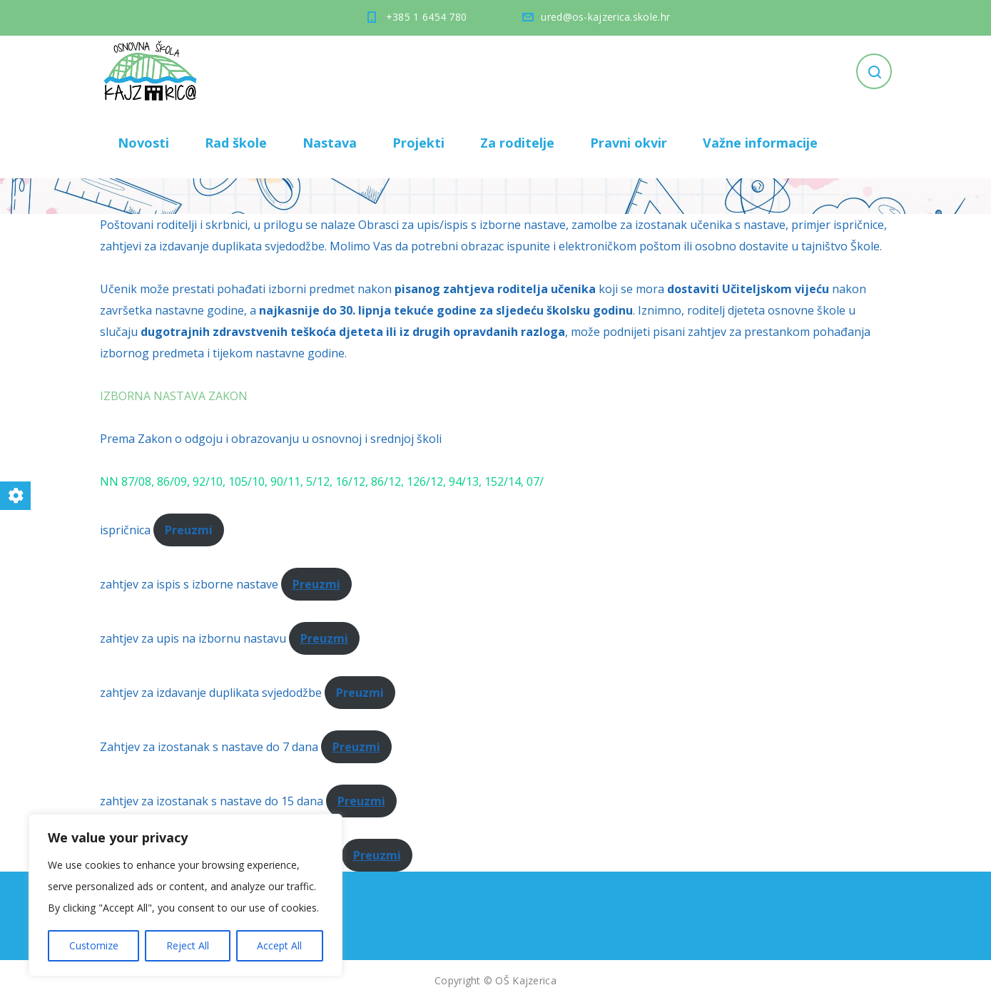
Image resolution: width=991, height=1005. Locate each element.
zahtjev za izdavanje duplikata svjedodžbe (211, 692)
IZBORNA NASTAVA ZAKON (174, 396)
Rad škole (236, 142)
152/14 (502, 481)
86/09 (172, 481)
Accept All (279, 945)
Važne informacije (760, 142)
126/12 (425, 481)
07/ (535, 481)
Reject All (187, 945)
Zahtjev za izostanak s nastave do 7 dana (209, 747)
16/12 (350, 481)
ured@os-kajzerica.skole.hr (605, 17)
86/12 (386, 481)
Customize (93, 945)
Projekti (418, 142)
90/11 (285, 481)
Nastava (330, 142)
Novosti (143, 142)
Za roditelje (517, 142)
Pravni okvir (628, 142)
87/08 (136, 481)
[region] (185, 895)
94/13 (464, 481)
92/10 (208, 481)
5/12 (318, 481)
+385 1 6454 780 (426, 17)
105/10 (246, 481)
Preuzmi (316, 584)
